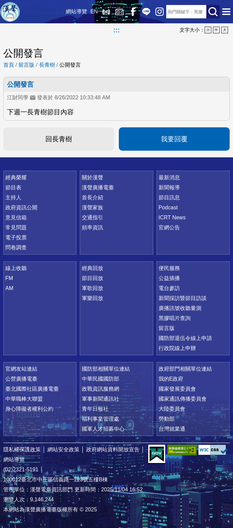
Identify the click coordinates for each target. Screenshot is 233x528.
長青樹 (47, 65)
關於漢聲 (92, 177)
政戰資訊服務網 (100, 389)
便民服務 (169, 268)
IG (159, 11)
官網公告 (169, 227)
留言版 (26, 65)
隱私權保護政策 (22, 449)
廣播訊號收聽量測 (180, 308)
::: (116, 30)
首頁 (8, 65)
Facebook (133, 11)
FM (9, 278)
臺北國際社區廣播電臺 (32, 389)
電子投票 (16, 237)
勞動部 (167, 419)
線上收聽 (106, 11)
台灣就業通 (172, 429)
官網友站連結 (21, 369)
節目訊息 (169, 197)
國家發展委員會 (177, 389)
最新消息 (169, 177)
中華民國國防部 (100, 379)
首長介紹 (92, 197)
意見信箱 (16, 217)
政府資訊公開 (21, 207)
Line (146, 11)
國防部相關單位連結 (106, 369)
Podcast (168, 207)
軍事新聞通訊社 (100, 399)
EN (94, 11)
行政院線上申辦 (177, 348)
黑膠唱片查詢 (175, 318)
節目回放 (92, 278)
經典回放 (119, 11)
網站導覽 (76, 11)
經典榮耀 (16, 177)
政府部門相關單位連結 (185, 369)
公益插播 (169, 278)
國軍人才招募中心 (103, 429)
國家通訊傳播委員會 (183, 399)
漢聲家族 (92, 207)
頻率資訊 (92, 227)
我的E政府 (171, 379)
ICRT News (172, 217)
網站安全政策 (63, 449)
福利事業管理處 (100, 419)
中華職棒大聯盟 (24, 399)
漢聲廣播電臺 (10, 12)
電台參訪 (169, 288)
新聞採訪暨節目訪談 (183, 298)
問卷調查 (16, 247)
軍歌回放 (92, 288)
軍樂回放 (92, 298)
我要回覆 (174, 139)
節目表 (13, 187)
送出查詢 (213, 11)
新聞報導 (169, 187)
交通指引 (92, 217)
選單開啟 (226, 11)
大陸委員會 (172, 409)
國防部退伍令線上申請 (185, 338)
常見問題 (16, 227)
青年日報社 (95, 409)
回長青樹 (58, 139)
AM (9, 288)
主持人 (13, 197)
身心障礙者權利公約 (29, 409)
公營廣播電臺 (21, 379)
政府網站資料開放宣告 (113, 449)
